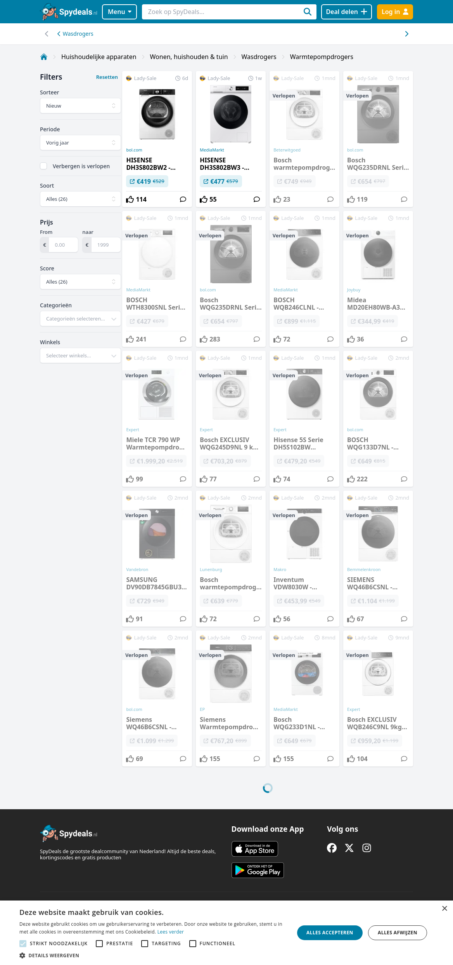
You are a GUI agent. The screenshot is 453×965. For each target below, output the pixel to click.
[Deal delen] (346, 11)
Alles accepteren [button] (329, 932)
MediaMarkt (212, 150)
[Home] (44, 57)
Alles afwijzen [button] (397, 932)
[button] (152, 955)
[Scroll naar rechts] (47, 33)
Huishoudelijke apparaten (99, 56)
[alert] (226, 933)
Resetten (107, 76)
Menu (119, 11)
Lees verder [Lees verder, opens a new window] (170, 931)
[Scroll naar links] (406, 33)
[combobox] (80, 318)
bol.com (134, 150)
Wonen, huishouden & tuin (189, 56)
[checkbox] (43, 165)
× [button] (444, 909)
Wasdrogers (75, 33)
